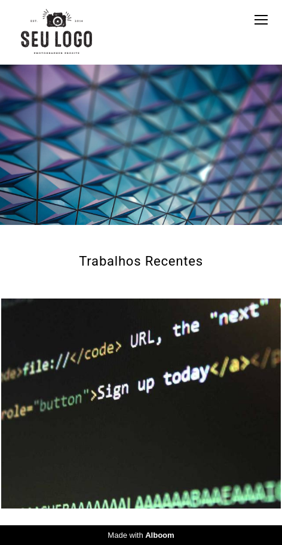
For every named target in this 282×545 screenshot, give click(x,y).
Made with (141, 535)
